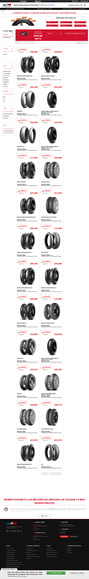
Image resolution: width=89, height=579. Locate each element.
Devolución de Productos (12, 560)
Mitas (5, 84)
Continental (6, 73)
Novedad (6, 116)
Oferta (5, 118)
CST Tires (6, 75)
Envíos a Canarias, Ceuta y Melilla (14, 562)
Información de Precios (52, 552)
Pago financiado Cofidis (32, 550)
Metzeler (6, 80)
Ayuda (38, 1)
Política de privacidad (52, 556)
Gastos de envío (10, 548)
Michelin (6, 82)
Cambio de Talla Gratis (32, 554)
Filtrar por (7, 31)
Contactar (69, 550)
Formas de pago (10, 554)
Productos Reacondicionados (33, 556)
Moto (5, 54)
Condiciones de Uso (51, 550)
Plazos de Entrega (10, 558)
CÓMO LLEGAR (73, 536)
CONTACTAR (64, 536)
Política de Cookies (51, 554)
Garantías (29, 552)
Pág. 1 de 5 (18, 42)
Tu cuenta (76, 1)
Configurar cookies (77, 573)
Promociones (30, 548)
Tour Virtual (69, 552)
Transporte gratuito (10, 552)
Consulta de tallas (10, 556)
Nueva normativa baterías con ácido (14, 564)
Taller (24, 1)
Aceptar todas (56, 573)
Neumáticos (7, 37)
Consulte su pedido (10, 550)
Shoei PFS (29, 558)
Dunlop (5, 77)
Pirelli (5, 86)
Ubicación (69, 548)
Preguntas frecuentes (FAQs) (13, 566)
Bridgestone (7, 71)
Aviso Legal (49, 548)
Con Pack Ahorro (8, 113)
